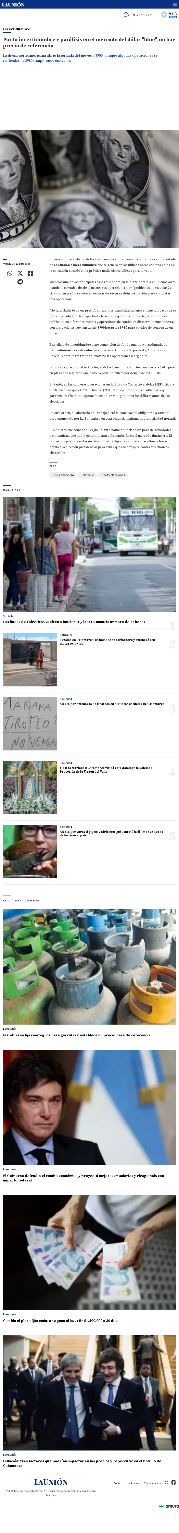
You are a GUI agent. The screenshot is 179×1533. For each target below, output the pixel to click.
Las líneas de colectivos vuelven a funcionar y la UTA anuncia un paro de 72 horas (74, 622)
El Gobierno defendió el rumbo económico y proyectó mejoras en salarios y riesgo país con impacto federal (83, 1178)
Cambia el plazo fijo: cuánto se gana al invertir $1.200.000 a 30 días (60, 1320)
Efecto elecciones (113, 475)
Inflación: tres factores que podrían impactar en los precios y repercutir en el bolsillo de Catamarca (82, 1463)
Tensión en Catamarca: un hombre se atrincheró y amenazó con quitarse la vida (107, 642)
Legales (51, 1495)
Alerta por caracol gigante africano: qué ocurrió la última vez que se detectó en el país (111, 833)
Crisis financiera (63, 475)
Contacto (119, 1483)
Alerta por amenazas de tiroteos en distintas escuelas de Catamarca (112, 704)
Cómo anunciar (153, 1483)
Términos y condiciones (82, 1491)
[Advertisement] (89, 99)
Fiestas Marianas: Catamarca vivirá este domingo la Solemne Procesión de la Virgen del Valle (106, 770)
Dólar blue (87, 475)
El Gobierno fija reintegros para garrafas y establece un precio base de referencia (76, 1035)
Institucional (134, 1483)
